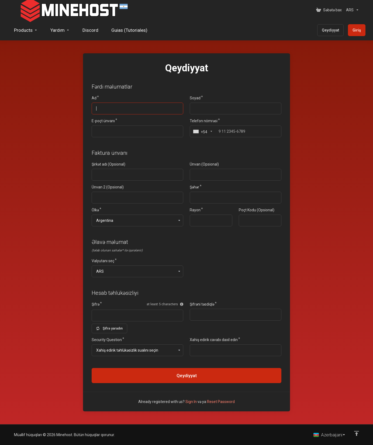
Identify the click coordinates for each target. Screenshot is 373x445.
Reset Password (221, 402)
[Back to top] (356, 433)
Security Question (107, 340)
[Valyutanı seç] (351, 10)
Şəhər (194, 187)
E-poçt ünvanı (103, 121)
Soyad (195, 98)
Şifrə (95, 304)
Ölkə (95, 210)
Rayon (195, 210)
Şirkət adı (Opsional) (108, 164)
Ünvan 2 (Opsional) (108, 187)
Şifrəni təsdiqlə (202, 304)
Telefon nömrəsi (203, 121)
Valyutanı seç (103, 261)
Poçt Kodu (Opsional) (256, 210)
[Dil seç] (329, 435)
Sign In (191, 402)
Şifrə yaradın (109, 328)
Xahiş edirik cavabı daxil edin (214, 340)
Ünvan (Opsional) (204, 164)
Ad (94, 98)
